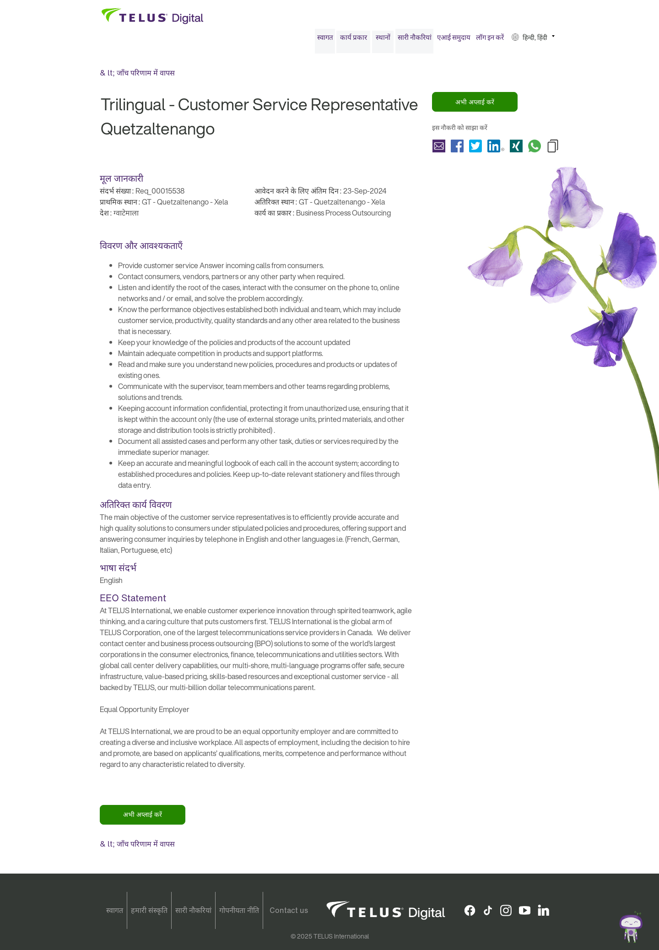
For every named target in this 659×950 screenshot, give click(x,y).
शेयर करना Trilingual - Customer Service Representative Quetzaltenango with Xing (516, 148)
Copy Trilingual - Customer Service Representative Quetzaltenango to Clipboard (552, 148)
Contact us (289, 910)
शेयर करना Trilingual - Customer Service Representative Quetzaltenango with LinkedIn (495, 148)
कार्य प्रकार (353, 40)
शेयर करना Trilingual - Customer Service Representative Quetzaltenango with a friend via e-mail (438, 148)
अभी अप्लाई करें (474, 105)
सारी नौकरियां (415, 40)
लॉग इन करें (490, 40)
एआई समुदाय (453, 40)
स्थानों (383, 40)
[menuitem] (325, 40)
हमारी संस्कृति (149, 910)
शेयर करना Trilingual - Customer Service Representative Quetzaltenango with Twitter (475, 148)
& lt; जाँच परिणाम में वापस (137, 75)
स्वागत (325, 40)
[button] (533, 40)
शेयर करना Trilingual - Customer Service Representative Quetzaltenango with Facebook (457, 148)
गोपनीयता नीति (239, 910)
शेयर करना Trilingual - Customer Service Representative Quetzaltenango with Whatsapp (534, 148)
